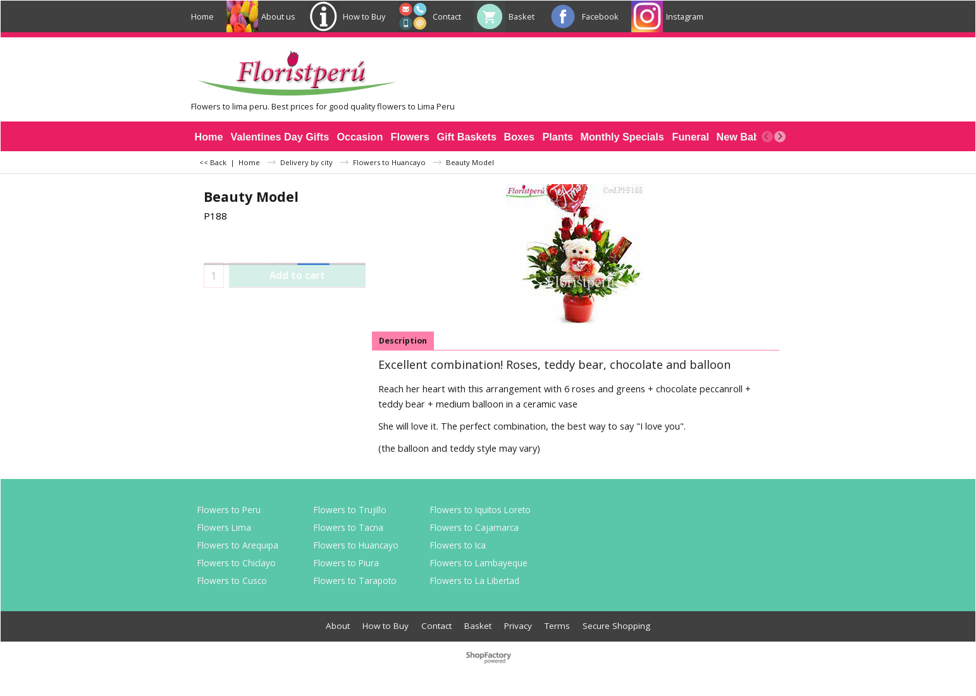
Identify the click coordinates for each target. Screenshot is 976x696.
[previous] (767, 136)
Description (403, 340)
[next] (780, 136)
